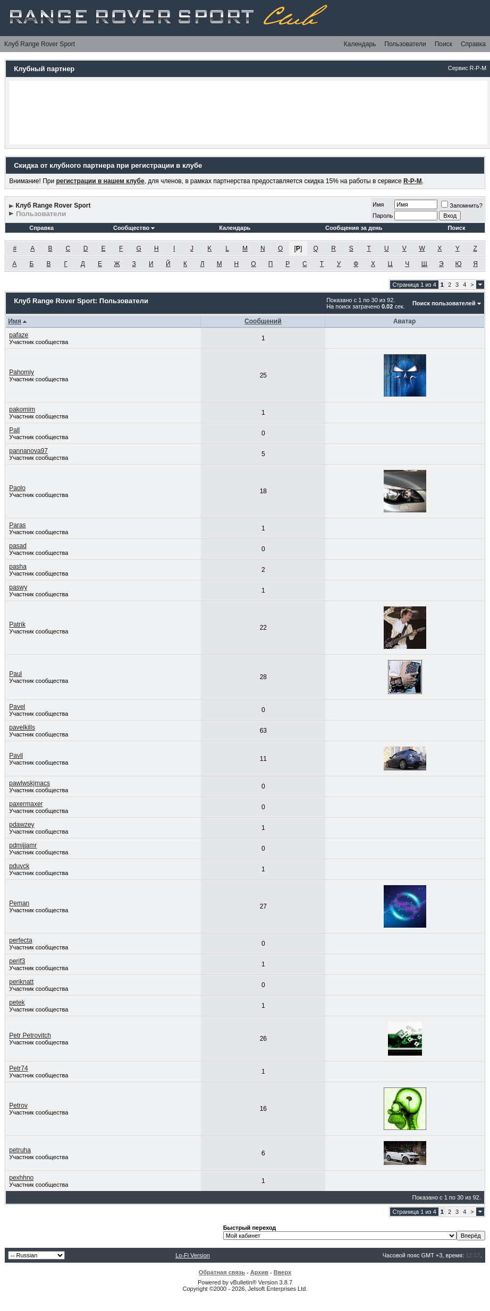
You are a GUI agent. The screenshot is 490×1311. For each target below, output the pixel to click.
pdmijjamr (23, 845)
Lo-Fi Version (192, 1255)
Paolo (17, 488)
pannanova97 (28, 451)
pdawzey (21, 824)
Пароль (383, 215)
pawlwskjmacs (29, 783)
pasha (18, 566)
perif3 (17, 961)
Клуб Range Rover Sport (39, 44)
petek (16, 1002)
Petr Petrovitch (30, 1035)
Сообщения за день (353, 228)
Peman (19, 903)
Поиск (443, 44)
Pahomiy (21, 372)
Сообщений (263, 321)
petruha (20, 1150)
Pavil (16, 755)
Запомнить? (462, 205)
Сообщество (134, 228)
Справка (473, 44)
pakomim (22, 409)
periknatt (21, 982)
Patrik (17, 624)
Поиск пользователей (444, 303)
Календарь (360, 44)
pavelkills (22, 727)
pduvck (19, 866)
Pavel (17, 706)
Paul (15, 674)
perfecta (20, 940)
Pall (14, 430)
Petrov (18, 1105)
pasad (18, 546)
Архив (259, 1272)
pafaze (18, 335)
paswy (18, 587)
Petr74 (18, 1068)
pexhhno (21, 1177)
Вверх (282, 1272)
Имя (378, 204)
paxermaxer (26, 804)
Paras (17, 525)
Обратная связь (222, 1272)
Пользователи (405, 44)
